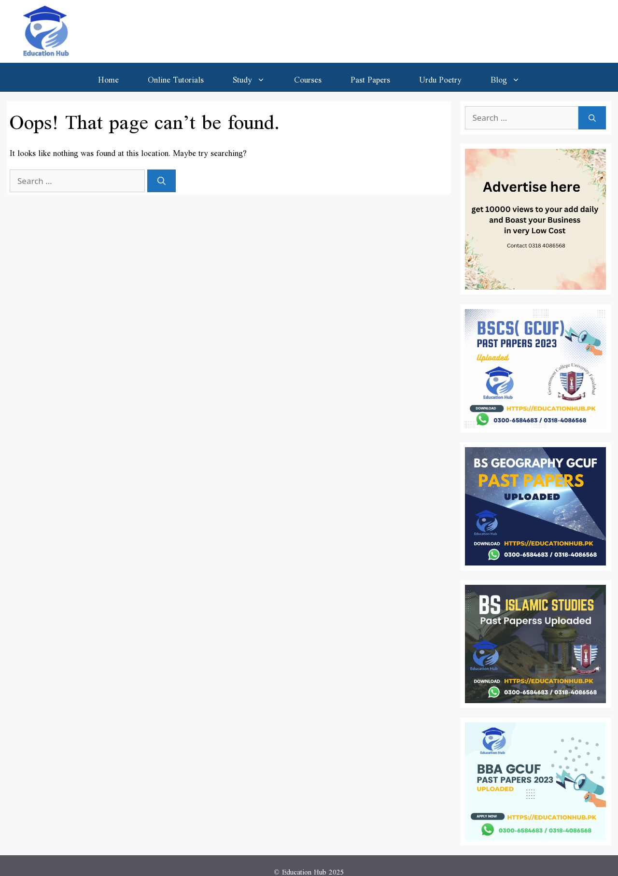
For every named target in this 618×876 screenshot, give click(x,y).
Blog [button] (512, 77)
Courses (308, 77)
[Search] (161, 181)
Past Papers (370, 77)
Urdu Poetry (440, 77)
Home (108, 77)
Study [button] (256, 77)
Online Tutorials (176, 77)
